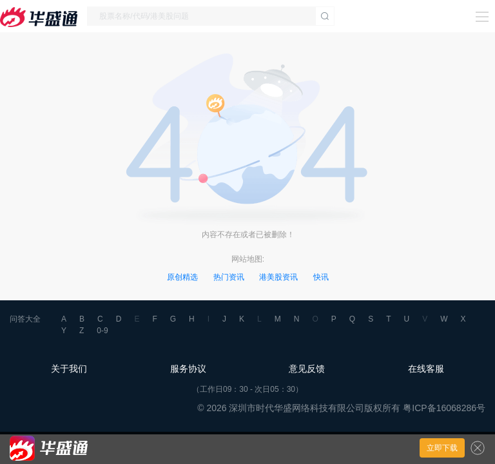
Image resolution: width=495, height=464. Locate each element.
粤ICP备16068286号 (444, 408)
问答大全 (25, 319)
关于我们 (69, 368)
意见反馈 (307, 368)
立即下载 (442, 447)
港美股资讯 (278, 277)
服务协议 (188, 368)
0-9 (102, 330)
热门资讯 (228, 277)
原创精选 (182, 277)
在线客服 (426, 368)
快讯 (321, 277)
